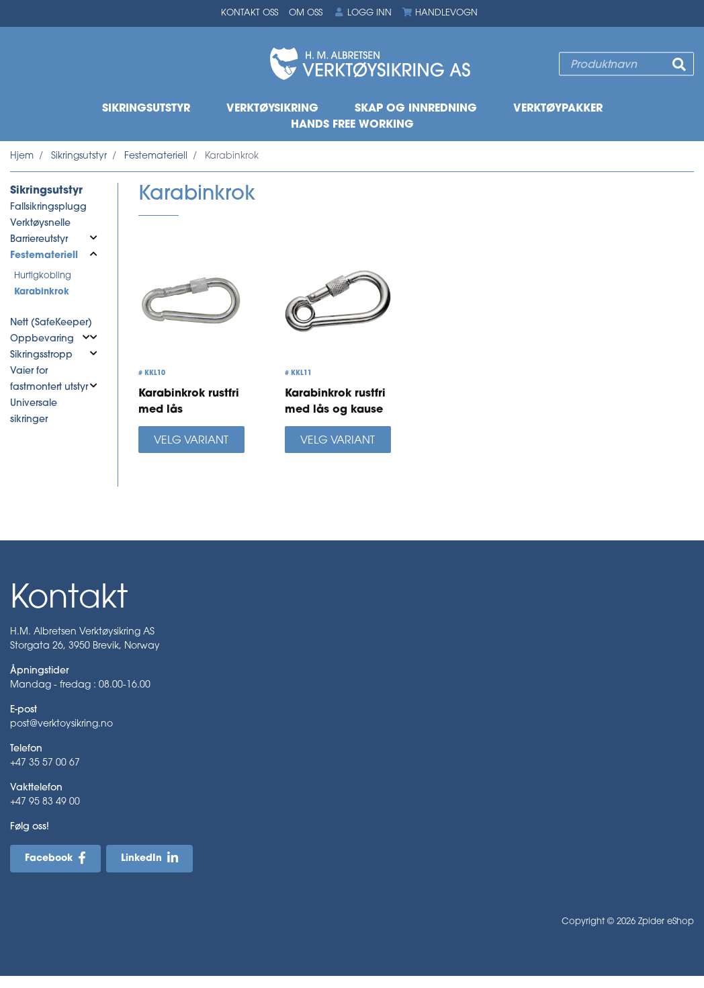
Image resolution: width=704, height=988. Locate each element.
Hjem (22, 156)
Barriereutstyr (39, 240)
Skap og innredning (416, 109)
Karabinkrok (41, 292)
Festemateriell (155, 156)
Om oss (305, 13)
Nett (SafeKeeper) (51, 323)
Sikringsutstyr (146, 109)
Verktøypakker (558, 109)
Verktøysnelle (40, 223)
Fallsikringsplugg (48, 207)
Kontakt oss (249, 13)
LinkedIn (141, 859)
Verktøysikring (272, 109)
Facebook (49, 859)
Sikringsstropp (41, 355)
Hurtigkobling (42, 276)
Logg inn (362, 12)
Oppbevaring (42, 339)
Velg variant (191, 441)
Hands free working (352, 125)
